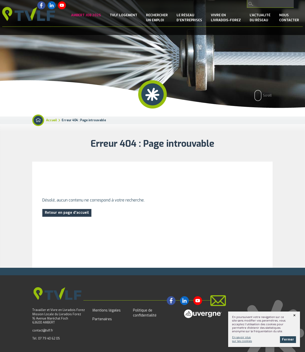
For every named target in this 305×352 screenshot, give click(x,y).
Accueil (51, 120)
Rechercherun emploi (157, 17)
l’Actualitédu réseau (260, 17)
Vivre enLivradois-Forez (226, 17)
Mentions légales (106, 310)
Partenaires (102, 319)
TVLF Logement (123, 15)
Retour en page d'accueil (67, 212)
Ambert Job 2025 (86, 15)
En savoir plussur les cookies (242, 339)
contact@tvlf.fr (42, 330)
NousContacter (289, 17)
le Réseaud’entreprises (189, 17)
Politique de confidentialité (145, 313)
